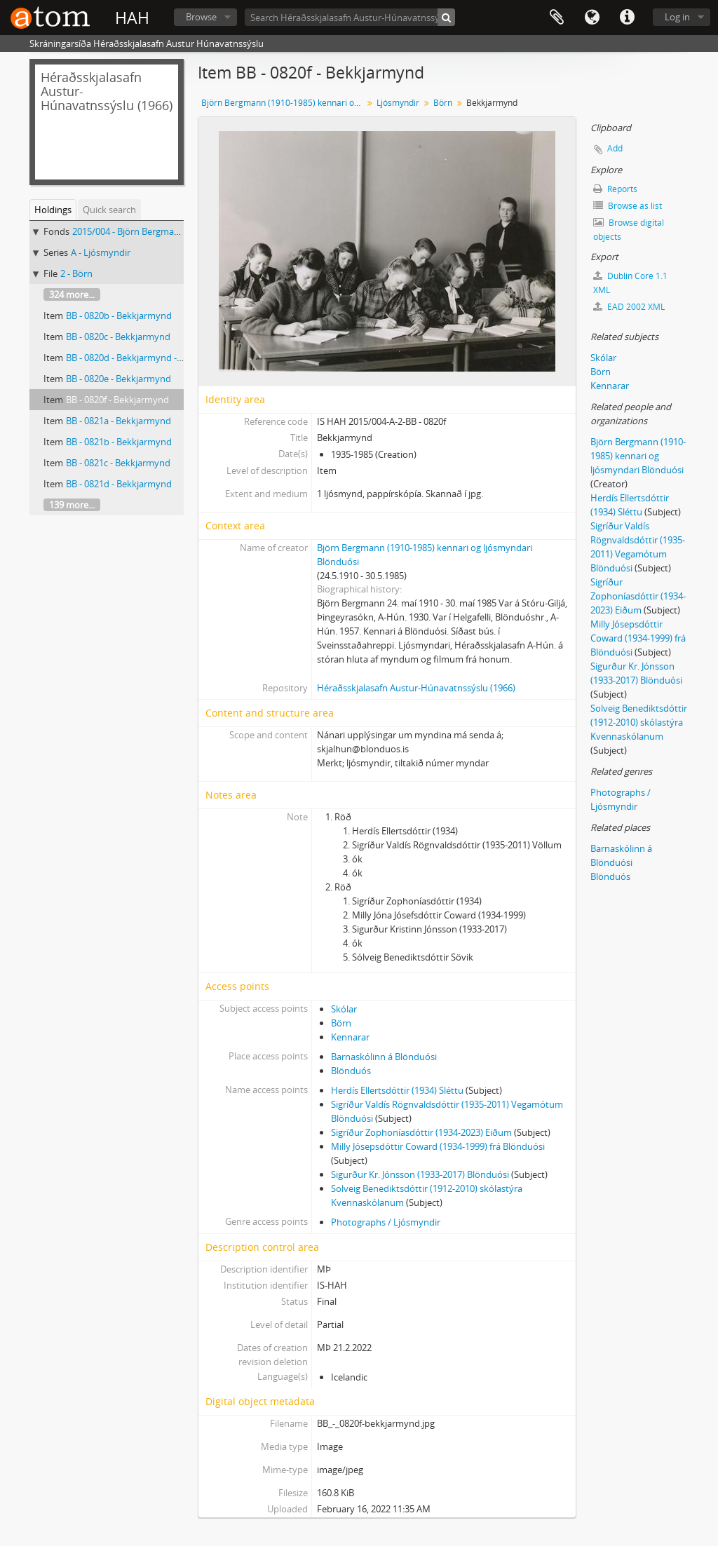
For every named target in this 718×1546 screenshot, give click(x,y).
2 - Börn (76, 273)
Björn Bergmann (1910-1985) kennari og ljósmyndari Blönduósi (638, 455)
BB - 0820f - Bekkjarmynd (117, 399)
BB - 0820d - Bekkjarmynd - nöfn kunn (144, 357)
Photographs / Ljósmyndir (385, 1222)
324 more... (72, 294)
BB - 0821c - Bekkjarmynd (118, 462)
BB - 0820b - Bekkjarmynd (119, 315)
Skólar (344, 1009)
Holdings (53, 209)
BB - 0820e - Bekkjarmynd (118, 378)
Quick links (626, 17)
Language (591, 17)
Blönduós (351, 1070)
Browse (201, 17)
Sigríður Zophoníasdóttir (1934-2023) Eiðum (421, 1132)
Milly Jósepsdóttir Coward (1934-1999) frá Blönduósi (438, 1146)
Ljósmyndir (398, 103)
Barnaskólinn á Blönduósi (384, 1056)
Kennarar (350, 1037)
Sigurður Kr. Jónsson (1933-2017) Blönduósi (420, 1174)
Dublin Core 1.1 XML (630, 283)
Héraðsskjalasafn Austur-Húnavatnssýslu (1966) (416, 688)
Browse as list (627, 206)
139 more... (72, 505)
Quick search (109, 209)
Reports (615, 189)
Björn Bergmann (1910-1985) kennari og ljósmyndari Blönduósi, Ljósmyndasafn (283, 103)
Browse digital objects (628, 230)
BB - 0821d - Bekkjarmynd (119, 483)
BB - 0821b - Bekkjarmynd (119, 441)
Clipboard (556, 17)
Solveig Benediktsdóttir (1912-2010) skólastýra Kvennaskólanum (638, 722)
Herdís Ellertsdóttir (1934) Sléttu (397, 1090)
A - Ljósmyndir (100, 252)
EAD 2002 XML (629, 307)
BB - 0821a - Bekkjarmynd (118, 420)
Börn (442, 103)
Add (615, 148)
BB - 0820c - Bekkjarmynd (118, 336)
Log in (677, 17)
